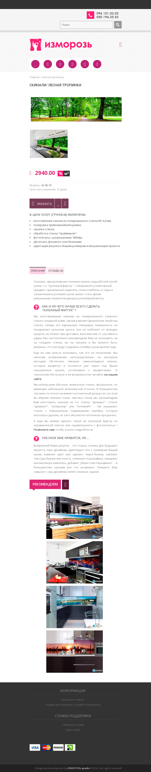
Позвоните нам (44, 429)
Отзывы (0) (55, 270)
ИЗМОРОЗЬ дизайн (79, 768)
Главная (35, 77)
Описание (38, 270)
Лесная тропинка (53, 77)
